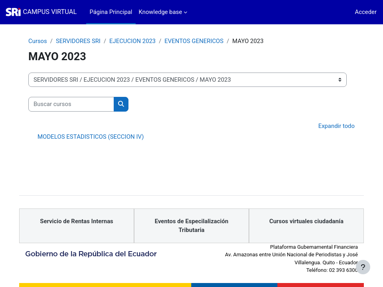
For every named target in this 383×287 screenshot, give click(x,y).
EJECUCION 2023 (132, 41)
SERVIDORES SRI (78, 41)
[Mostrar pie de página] (363, 267)
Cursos (37, 41)
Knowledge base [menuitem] (160, 12)
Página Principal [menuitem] (110, 12)
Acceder (366, 12)
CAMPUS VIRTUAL (50, 12)
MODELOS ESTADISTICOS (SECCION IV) (91, 136)
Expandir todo (336, 126)
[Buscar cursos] (71, 104)
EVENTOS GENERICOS (193, 41)
